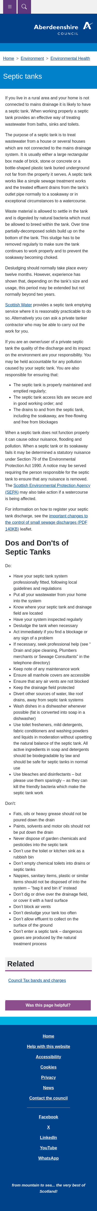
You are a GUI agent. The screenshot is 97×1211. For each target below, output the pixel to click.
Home (8, 58)
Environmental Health (70, 58)
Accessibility (48, 1057)
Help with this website (48, 1046)
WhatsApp (48, 1158)
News (48, 1088)
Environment (32, 58)
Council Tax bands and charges (37, 980)
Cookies (48, 1067)
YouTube (48, 1148)
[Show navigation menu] (10, 7)
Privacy (48, 1077)
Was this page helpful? (48, 1005)
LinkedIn (48, 1137)
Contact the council (48, 1098)
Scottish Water (18, 305)
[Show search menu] (24, 7)
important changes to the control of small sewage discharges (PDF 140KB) (46, 522)
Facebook (48, 1117)
